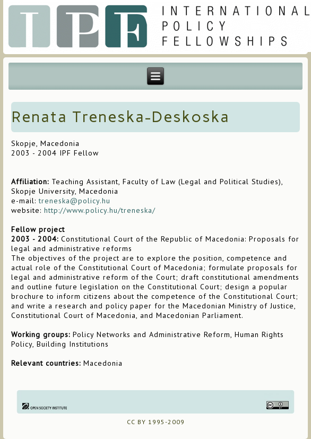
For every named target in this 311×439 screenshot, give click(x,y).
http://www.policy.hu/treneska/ (100, 210)
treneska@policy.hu (74, 200)
